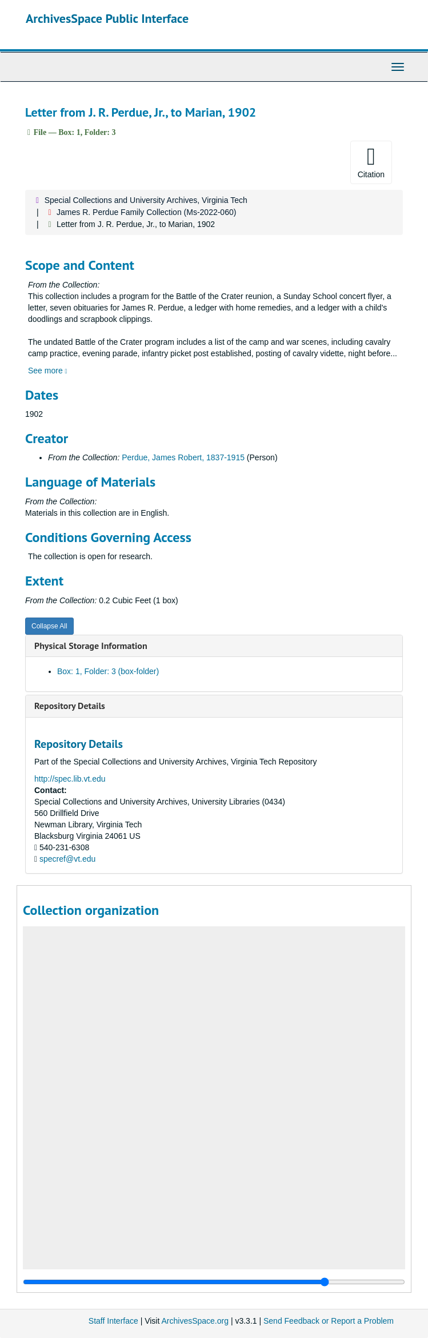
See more (47, 370)
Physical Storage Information (90, 645)
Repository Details (69, 705)
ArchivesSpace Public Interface (107, 18)
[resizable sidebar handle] (214, 1282)
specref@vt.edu (67, 858)
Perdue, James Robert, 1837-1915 (183, 457)
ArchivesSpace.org (195, 1320)
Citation (371, 162)
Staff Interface (113, 1320)
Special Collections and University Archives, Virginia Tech (146, 200)
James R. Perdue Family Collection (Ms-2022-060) (146, 212)
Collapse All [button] (49, 626)
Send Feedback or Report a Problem (328, 1320)
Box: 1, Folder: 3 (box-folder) (108, 671)
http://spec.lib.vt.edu (70, 778)
